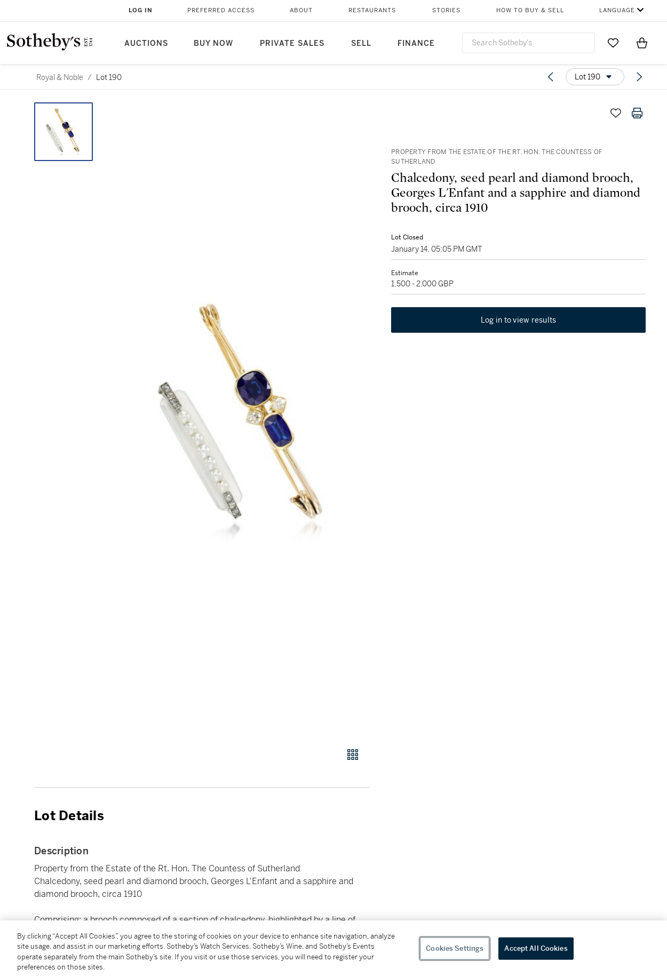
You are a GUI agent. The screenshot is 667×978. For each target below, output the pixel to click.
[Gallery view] (352, 754)
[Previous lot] (550, 76)
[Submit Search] (582, 42)
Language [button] (617, 10)
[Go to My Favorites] (613, 42)
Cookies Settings (454, 948)
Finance (416, 43)
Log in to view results (519, 320)
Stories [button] (446, 10)
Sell (361, 43)
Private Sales (292, 43)
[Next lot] (639, 76)
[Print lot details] (637, 113)
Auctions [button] (146, 43)
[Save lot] (615, 113)
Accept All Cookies (535, 948)
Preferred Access (221, 10)
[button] (243, 418)
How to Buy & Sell (530, 10)
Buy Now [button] (213, 43)
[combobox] (528, 43)
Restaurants (372, 10)
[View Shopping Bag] (642, 42)
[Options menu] (595, 76)
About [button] (301, 10)
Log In (141, 10)
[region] (333, 949)
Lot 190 (109, 77)
